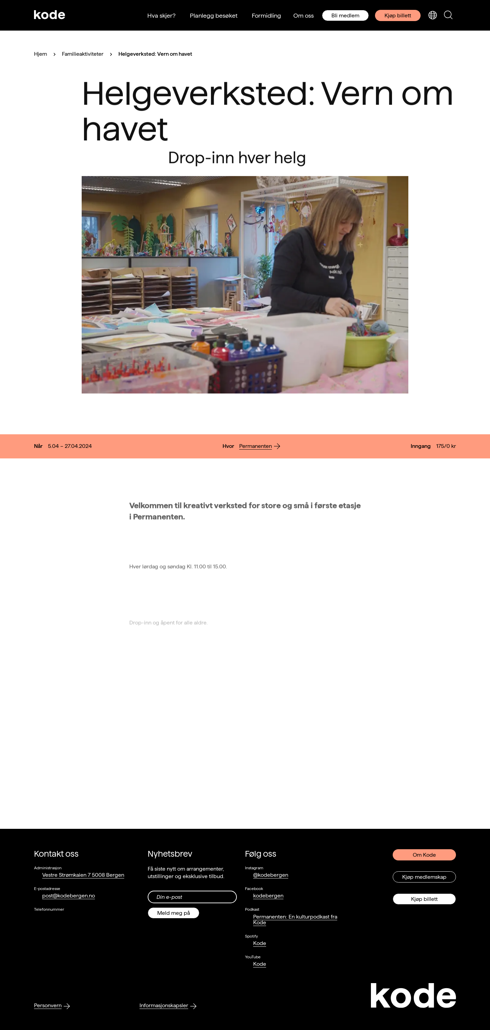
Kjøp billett (398, 15)
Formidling (266, 15)
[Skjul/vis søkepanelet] (448, 15)
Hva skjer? (161, 15)
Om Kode (424, 855)
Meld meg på (173, 913)
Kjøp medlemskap (424, 877)
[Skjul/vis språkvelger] (432, 15)
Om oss (303, 15)
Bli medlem (345, 15)
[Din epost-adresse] (192, 897)
